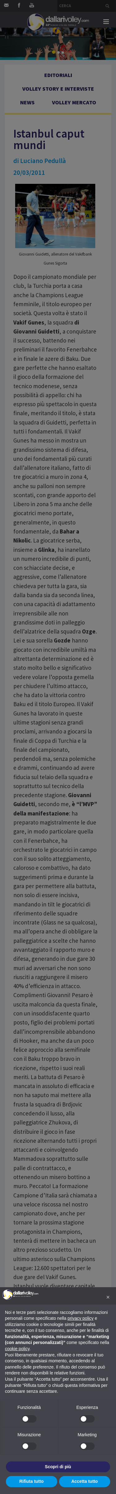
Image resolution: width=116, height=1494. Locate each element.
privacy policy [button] (80, 1318)
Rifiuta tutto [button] (31, 1481)
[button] (108, 1297)
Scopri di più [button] (58, 1466)
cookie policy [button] (17, 1348)
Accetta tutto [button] (84, 1481)
